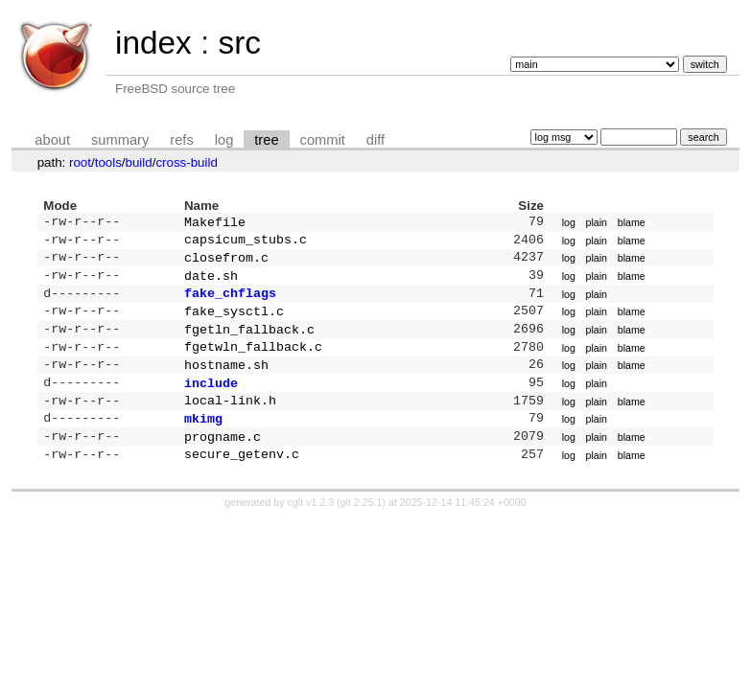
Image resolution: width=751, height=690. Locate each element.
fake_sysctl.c (234, 322)
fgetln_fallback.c (249, 342)
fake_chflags (230, 301)
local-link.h (230, 420)
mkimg (203, 440)
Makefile (215, 223)
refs (181, 140)
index (153, 42)
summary (120, 140)
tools (108, 162)
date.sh (211, 282)
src (239, 42)
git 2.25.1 (361, 529)
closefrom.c (226, 262)
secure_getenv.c (241, 480)
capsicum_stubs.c (245, 242)
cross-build (186, 162)
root (80, 162)
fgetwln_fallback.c (253, 361)
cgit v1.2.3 (311, 529)
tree (266, 140)
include (211, 401)
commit (322, 140)
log (224, 140)
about (52, 140)
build (139, 162)
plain (597, 223)
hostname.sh (226, 381)
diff (375, 140)
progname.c (222, 461)
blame (631, 223)
